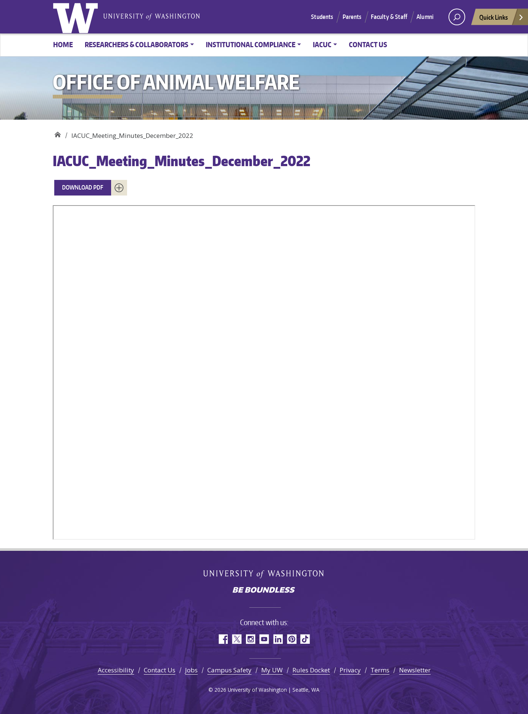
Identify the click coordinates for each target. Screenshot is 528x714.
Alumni (425, 16)
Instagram (250, 639)
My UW (272, 670)
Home (63, 44)
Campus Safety (229, 670)
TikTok (305, 639)
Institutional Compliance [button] (250, 44)
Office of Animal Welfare (57, 133)
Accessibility (116, 670)
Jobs (191, 670)
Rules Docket (311, 670)
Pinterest (291, 639)
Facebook (223, 639)
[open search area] (456, 17)
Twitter (236, 639)
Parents (352, 16)
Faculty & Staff (389, 16)
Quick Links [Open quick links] (501, 19)
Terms (379, 670)
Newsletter (415, 670)
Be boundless (264, 590)
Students (322, 16)
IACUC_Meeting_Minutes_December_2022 (181, 160)
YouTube (264, 639)
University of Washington (77, 16)
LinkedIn (278, 639)
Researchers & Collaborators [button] (136, 44)
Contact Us (368, 44)
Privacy (350, 670)
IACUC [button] (322, 44)
